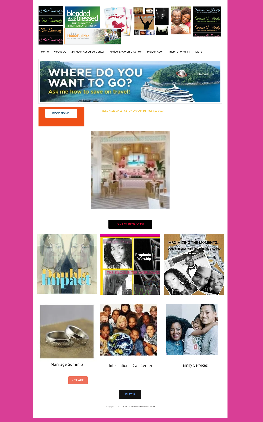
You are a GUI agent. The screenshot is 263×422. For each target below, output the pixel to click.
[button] (130, 170)
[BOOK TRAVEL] (61, 113)
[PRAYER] (130, 394)
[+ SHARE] (78, 380)
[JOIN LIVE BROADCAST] (130, 224)
